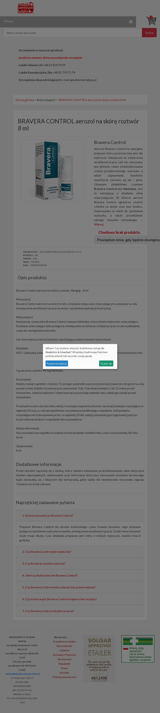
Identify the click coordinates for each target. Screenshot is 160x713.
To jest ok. (106, 363)
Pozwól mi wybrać (56, 363)
